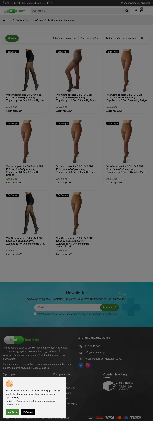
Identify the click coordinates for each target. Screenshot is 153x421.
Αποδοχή (12, 412)
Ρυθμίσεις (28, 412)
